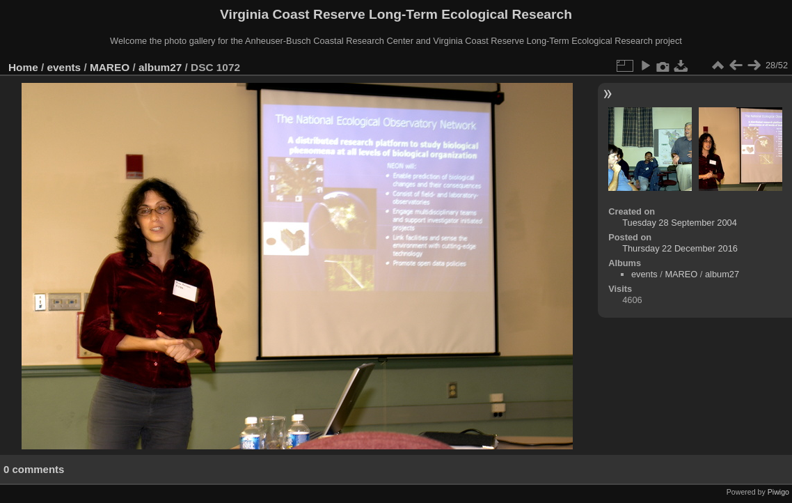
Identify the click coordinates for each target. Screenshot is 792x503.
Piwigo (778, 492)
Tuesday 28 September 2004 (679, 222)
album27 (160, 67)
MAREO (109, 67)
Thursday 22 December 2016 (680, 248)
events (64, 67)
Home (23, 67)
